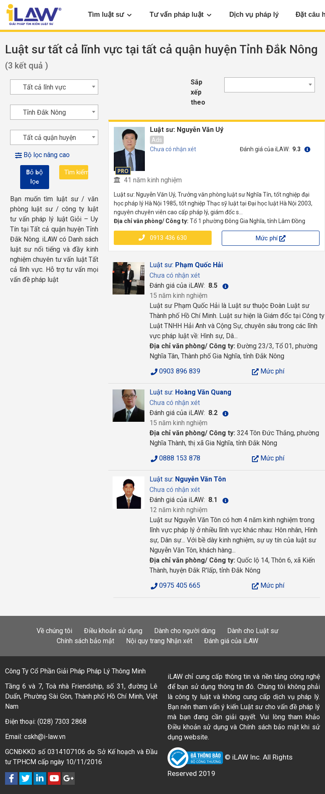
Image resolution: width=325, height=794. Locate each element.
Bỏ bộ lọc (34, 177)
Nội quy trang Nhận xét (159, 641)
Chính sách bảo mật (85, 641)
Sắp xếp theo (198, 92)
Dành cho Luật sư (252, 631)
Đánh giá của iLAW (231, 641)
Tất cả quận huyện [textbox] (49, 138)
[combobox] (269, 84)
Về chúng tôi (54, 631)
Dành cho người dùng (184, 631)
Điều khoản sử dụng (113, 631)
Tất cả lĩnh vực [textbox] (44, 87)
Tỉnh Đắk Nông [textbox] (44, 112)
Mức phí (271, 238)
